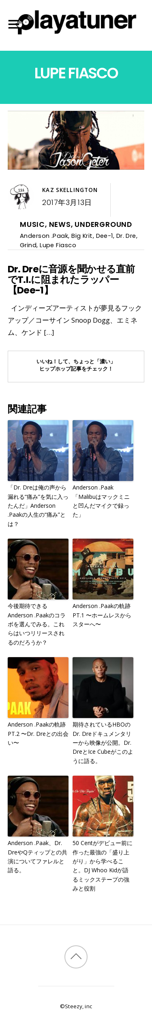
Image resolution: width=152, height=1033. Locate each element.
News (60, 224)
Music (32, 224)
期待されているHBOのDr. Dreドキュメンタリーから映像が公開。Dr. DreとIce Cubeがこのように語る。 (103, 742)
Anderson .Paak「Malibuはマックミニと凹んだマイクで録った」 (101, 500)
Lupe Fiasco (58, 245)
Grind (28, 245)
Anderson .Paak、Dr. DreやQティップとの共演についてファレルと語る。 (37, 856)
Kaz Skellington (70, 190)
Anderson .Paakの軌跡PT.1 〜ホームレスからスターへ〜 (102, 615)
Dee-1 (104, 235)
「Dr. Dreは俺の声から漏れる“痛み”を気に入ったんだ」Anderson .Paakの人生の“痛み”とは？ (38, 505)
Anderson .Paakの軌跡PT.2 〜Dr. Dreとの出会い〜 (38, 733)
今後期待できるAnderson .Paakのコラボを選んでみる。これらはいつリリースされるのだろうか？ (37, 624)
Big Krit (82, 235)
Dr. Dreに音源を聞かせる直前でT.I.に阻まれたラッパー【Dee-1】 (71, 279)
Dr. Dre (126, 235)
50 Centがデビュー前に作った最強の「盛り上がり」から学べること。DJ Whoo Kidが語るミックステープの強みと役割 (103, 865)
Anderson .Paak (44, 235)
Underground (103, 224)
